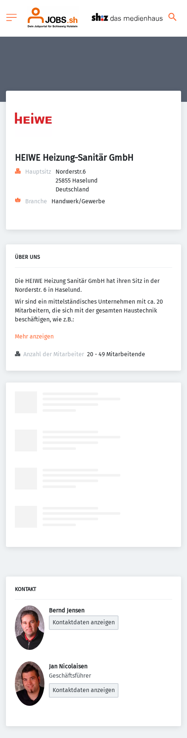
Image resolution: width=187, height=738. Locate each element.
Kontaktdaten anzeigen (84, 622)
